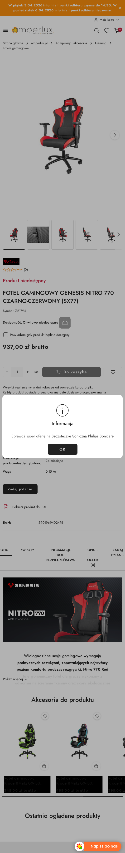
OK (62, 449)
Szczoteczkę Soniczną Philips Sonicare (83, 436)
